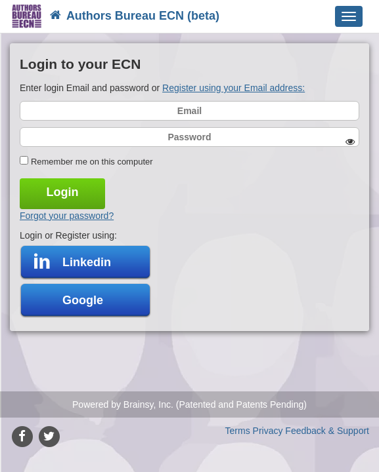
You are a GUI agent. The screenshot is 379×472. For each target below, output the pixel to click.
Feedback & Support (327, 430)
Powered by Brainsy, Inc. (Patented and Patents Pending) (189, 404)
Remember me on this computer (92, 162)
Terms (237, 430)
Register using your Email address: (233, 88)
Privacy (268, 430)
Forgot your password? (67, 215)
